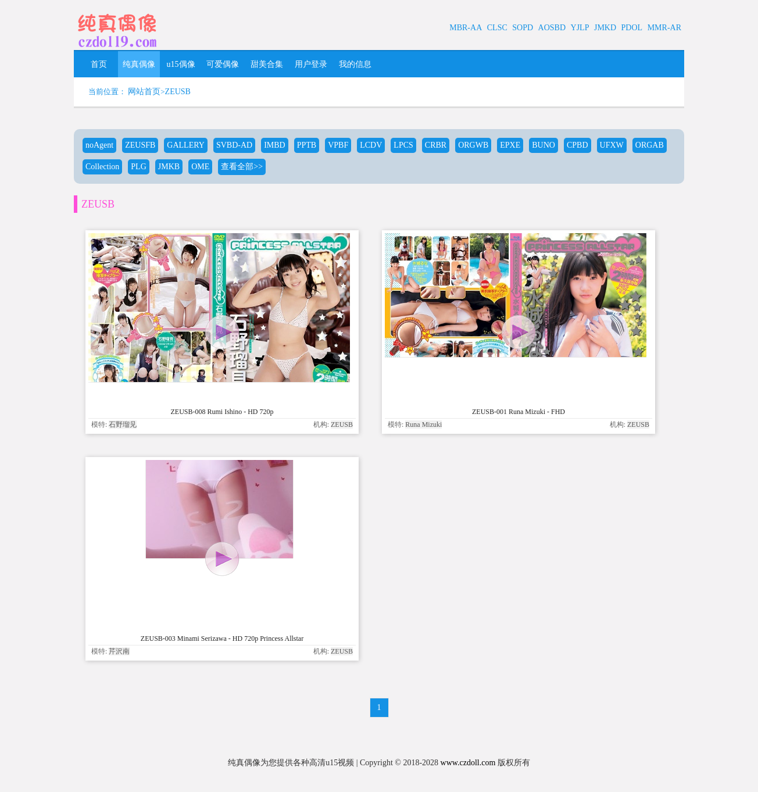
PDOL (632, 27)
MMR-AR (664, 27)
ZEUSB (178, 91)
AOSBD (552, 27)
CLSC (497, 27)
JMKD (605, 27)
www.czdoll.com (468, 762)
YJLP (580, 27)
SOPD (522, 27)
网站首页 (144, 91)
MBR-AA (465, 27)
